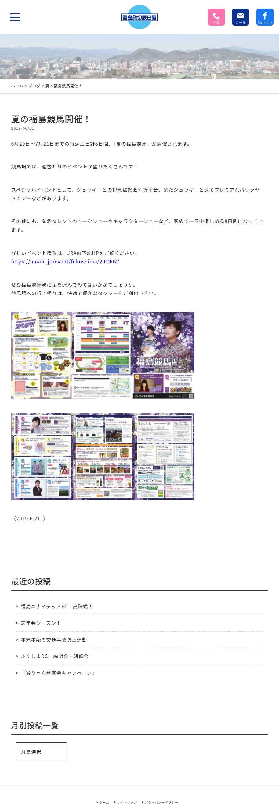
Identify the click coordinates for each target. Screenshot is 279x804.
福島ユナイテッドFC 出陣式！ (57, 606)
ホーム (17, 86)
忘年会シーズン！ (41, 622)
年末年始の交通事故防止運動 (54, 639)
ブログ (34, 86)
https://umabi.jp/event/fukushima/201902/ (65, 261)
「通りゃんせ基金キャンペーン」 (59, 672)
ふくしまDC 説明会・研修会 (55, 656)
